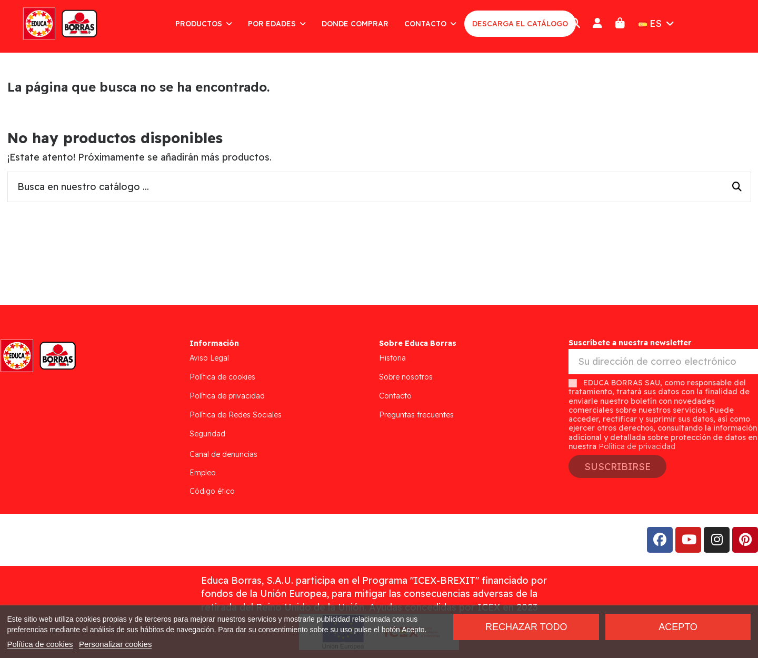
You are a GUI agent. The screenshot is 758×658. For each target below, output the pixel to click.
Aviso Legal (209, 358)
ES (657, 23)
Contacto (395, 396)
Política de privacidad (227, 396)
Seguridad (207, 433)
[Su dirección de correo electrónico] (663, 362)
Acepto (678, 627)
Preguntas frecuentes (416, 415)
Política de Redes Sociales (236, 415)
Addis (91, 540)
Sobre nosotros (406, 377)
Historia (392, 358)
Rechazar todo (526, 627)
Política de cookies (222, 377)
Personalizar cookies (115, 644)
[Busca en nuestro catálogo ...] (737, 187)
